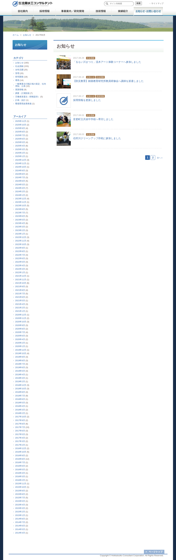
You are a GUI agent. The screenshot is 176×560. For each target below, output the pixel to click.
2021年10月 (20, 283)
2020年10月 (20, 321)
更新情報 (100, 96)
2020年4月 (20, 339)
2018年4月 (20, 406)
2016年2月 (20, 480)
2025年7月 (20, 135)
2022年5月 (20, 262)
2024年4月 (20, 188)
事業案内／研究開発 (73, 11)
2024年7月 (20, 177)
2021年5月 (20, 300)
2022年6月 (20, 258)
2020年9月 (20, 325)
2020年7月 (20, 332)
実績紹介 (123, 11)
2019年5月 (20, 371)
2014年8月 (20, 519)
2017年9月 (20, 420)
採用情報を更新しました (87, 100)
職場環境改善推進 (23, 103)
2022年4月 (20, 265)
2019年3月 (20, 378)
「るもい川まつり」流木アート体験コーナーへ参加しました (107, 62)
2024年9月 (20, 170)
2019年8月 (20, 360)
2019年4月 (20, 374)
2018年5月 (20, 402)
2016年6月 (20, 466)
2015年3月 (20, 508)
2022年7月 (20, 255)
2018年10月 (20, 388)
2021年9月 (20, 286)
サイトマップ (157, 3)
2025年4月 (20, 146)
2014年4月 (20, 533)
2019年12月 (20, 350)
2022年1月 (20, 272)
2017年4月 (20, 438)
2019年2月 (20, 381)
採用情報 (45, 11)
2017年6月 (20, 431)
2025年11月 (20, 121)
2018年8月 (20, 392)
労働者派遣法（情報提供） (27, 96)
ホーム (16, 35)
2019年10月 (20, 353)
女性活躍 (19, 69)
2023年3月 (20, 226)
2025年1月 (20, 156)
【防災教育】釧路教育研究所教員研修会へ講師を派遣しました (108, 81)
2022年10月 (20, 244)
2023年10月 (20, 205)
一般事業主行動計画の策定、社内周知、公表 (30, 85)
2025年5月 (20, 142)
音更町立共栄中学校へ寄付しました (93, 119)
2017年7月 (20, 427)
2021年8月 (20, 290)
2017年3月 (20, 441)
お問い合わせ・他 (148, 11)
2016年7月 (20, 462)
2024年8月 (20, 174)
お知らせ (27, 35)
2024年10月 (20, 167)
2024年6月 (20, 181)
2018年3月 (20, 410)
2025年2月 (20, 153)
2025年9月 (20, 128)
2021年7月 (20, 293)
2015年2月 (20, 511)
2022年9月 (20, 248)
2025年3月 (20, 149)
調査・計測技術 (22, 93)
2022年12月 (20, 237)
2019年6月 (20, 367)
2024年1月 (20, 195)
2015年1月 (20, 515)
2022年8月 (20, 251)
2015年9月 (20, 490)
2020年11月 (20, 318)
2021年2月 (20, 307)
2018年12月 (20, 385)
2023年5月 (20, 220)
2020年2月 (20, 343)
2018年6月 (20, 399)
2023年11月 (20, 202)
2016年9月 (20, 455)
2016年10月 (20, 452)
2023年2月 (20, 230)
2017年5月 (20, 434)
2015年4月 (20, 505)
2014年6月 (20, 525)
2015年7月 (20, 497)
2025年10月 (20, 125)
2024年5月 (20, 184)
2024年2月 (20, 191)
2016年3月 (20, 476)
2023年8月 (20, 209)
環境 (17, 80)
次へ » (159, 158)
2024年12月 (20, 160)
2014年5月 (20, 529)
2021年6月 (20, 297)
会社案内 (23, 11)
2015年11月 (20, 483)
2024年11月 (20, 163)
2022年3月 (20, 269)
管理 (17, 73)
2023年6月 (20, 216)
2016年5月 (20, 469)
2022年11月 (20, 241)
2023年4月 (20, 223)
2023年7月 (20, 212)
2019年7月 (20, 364)
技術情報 (101, 11)
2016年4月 (20, 473)
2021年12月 (20, 276)
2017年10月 (20, 416)
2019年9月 (20, 357)
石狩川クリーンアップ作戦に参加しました (97, 138)
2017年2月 (20, 445)
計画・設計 (20, 100)
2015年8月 (20, 494)
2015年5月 (20, 501)
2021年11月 (20, 279)
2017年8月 (20, 424)
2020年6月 (20, 336)
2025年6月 (20, 139)
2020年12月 (20, 315)
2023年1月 (20, 234)
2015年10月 (20, 487)
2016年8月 (20, 459)
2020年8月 (20, 329)
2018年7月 (20, 395)
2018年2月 (20, 413)
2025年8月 (20, 131)
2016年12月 (20, 448)
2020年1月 (20, 346)
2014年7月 (20, 522)
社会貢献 (90, 58)
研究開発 (19, 77)
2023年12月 (20, 198)
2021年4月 (20, 304)
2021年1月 (20, 311)
